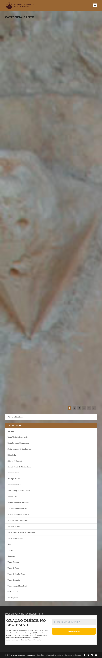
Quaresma (11, 556)
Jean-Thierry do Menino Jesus (19, 491)
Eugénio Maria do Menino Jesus (79, 60)
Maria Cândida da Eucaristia (18, 514)
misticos (11, 60)
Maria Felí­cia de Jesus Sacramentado (21, 532)
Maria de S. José (14, 526)
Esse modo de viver (70, 246)
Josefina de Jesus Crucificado (18, 503)
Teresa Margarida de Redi (17, 586)
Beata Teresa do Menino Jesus (18, 443)
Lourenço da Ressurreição (17, 508)
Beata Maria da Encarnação (18, 437)
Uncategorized (13, 598)
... (84, 408)
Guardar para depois (72, 371)
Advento (11, 431)
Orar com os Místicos (18, 655)
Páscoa (10, 550)
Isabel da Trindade (28, 60)
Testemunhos (30, 655)
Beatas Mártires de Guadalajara (19, 449)
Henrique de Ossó (14, 479)
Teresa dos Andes (14, 580)
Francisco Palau (27, 252)
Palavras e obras (22, 119)
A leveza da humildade (74, 119)
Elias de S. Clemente (15, 461)
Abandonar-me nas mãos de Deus (24, 181)
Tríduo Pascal (13, 592)
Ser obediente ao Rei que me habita (24, 246)
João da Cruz (27, 123)
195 (89, 408)
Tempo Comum (39, 60)
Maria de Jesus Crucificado (17, 520)
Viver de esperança (23, 308)
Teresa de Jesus (38, 380)
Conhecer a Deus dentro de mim (68, 54)
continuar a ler (18, 80)
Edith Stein (26, 188)
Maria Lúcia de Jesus (29, 313)
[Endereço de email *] (74, 622)
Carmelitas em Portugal (73, 655)
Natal (10, 544)
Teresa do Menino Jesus (16, 574)
